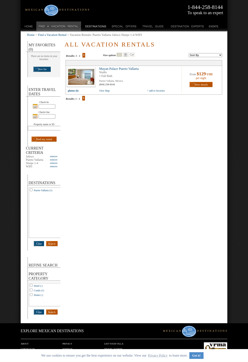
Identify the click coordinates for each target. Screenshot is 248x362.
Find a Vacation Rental (58, 26)
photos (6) (73, 90)
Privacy (67, 343)
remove (53, 156)
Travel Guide (153, 26)
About (25, 343)
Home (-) (38, 295)
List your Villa (113, 343)
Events (213, 26)
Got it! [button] (196, 355)
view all (82, 78)
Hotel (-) (38, 285)
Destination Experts (186, 26)
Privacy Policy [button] (158, 355)
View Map (104, 90)
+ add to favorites (156, 90)
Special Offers (124, 26)
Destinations (95, 26)
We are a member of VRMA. (215, 348)
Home (28, 26)
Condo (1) (39, 290)
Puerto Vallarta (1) (43, 190)
